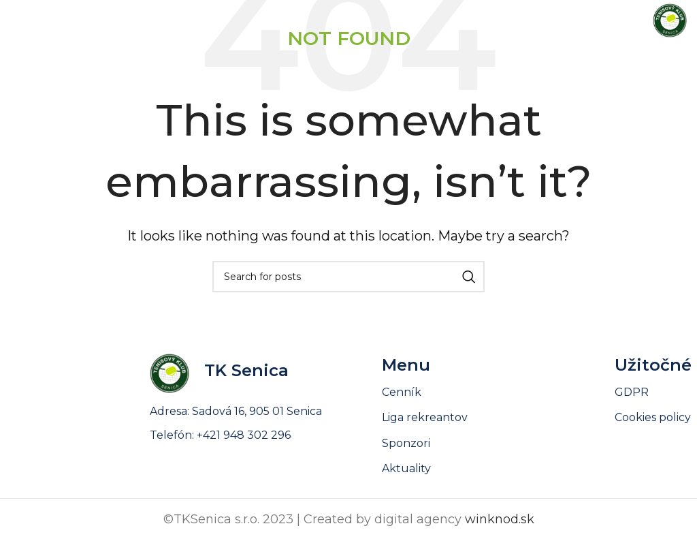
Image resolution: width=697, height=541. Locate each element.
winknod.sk (499, 519)
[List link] (498, 469)
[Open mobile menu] (34, 20)
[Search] (348, 276)
